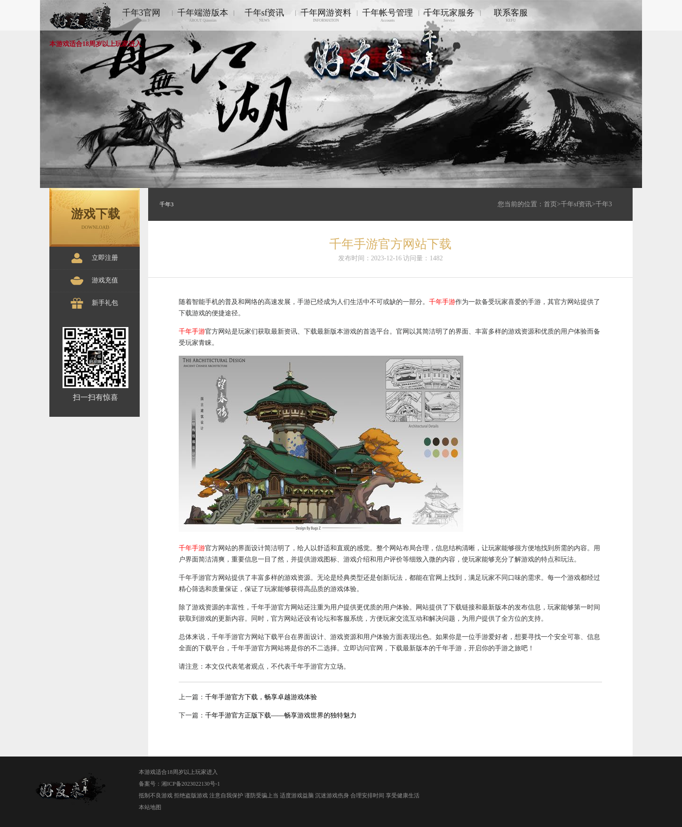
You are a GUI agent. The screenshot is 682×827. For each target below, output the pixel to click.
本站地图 (150, 807)
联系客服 (510, 15)
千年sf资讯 (264, 15)
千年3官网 (141, 15)
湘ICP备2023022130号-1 (190, 783)
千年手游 (442, 301)
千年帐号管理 (387, 15)
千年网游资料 (326, 15)
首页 (550, 204)
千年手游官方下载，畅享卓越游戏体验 (261, 697)
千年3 (603, 204)
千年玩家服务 (449, 15)
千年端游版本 (202, 15)
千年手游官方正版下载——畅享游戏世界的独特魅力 (281, 715)
